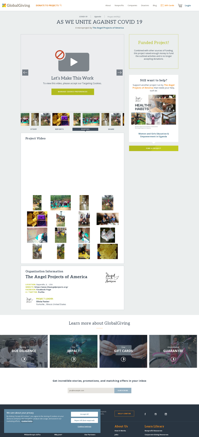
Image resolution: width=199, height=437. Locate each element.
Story (33, 129)
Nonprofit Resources (153, 431)
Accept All (84, 414)
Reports (59, 129)
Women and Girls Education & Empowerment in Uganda (153, 135)
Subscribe (123, 390)
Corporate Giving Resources (156, 434)
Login (188, 5)
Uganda (98, 16)
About (108, 5)
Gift (167, 5)
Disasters (145, 5)
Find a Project (153, 148)
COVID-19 (83, 16)
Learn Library (154, 426)
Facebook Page (43, 289)
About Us (121, 426)
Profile (41, 292)
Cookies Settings (84, 426)
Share (111, 129)
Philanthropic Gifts (32, 434)
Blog (155, 5)
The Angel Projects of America (108, 27)
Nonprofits (119, 5)
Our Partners (89, 434)
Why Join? (58, 434)
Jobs (116, 434)
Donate (47, 5)
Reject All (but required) (84, 420)
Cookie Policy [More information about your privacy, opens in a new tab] (26, 421)
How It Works (120, 431)
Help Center (124, 413)
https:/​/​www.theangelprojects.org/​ (51, 287)
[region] (52, 421)
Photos (85, 129)
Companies (132, 5)
